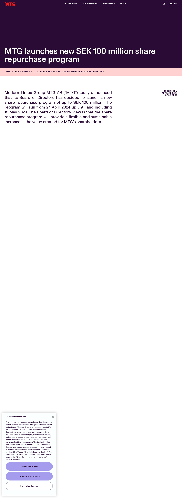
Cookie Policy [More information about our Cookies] (17, 460)
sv (175, 4)
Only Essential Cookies (29, 476)
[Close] (53, 417)
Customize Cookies (29, 486)
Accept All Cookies (29, 466)
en (170, 4)
